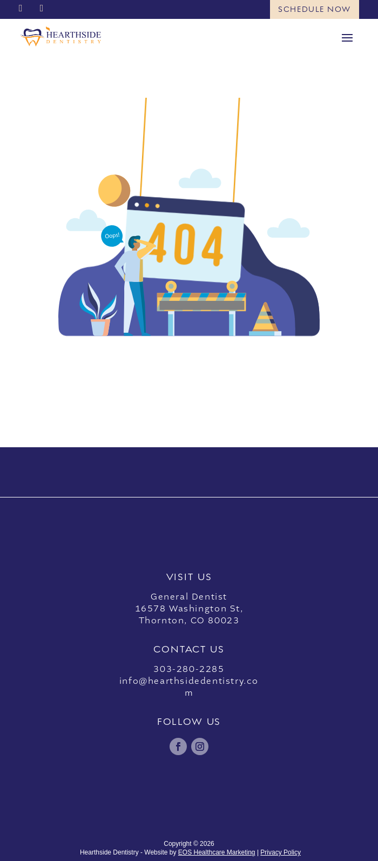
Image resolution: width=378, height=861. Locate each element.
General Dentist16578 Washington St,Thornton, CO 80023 (189, 608)
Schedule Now (314, 9)
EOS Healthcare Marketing (216, 852)
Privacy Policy (280, 852)
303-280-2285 (188, 669)
